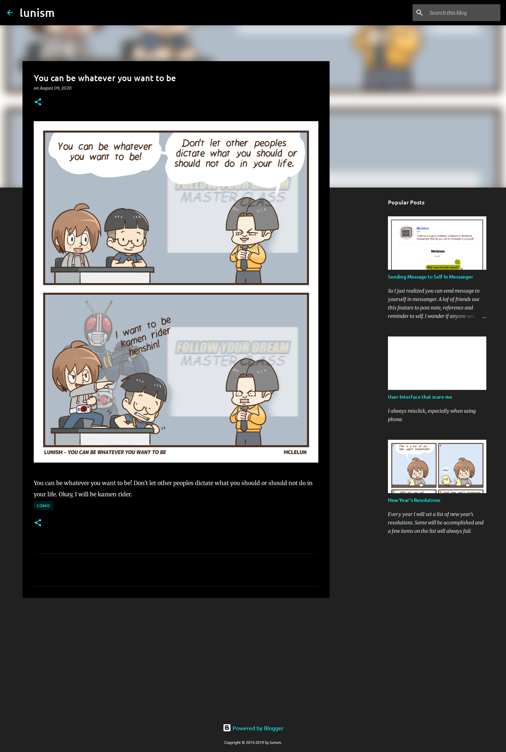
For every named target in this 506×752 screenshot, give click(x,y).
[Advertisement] (176, 657)
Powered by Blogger (253, 727)
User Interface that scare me (420, 396)
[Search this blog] (463, 12)
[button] (38, 102)
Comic (44, 506)
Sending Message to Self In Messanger (430, 276)
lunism (37, 12)
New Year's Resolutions (414, 500)
